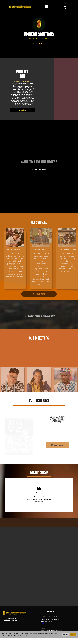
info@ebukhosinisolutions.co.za (51, 630)
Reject (65, 634)
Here (42, 624)
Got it (73, 634)
